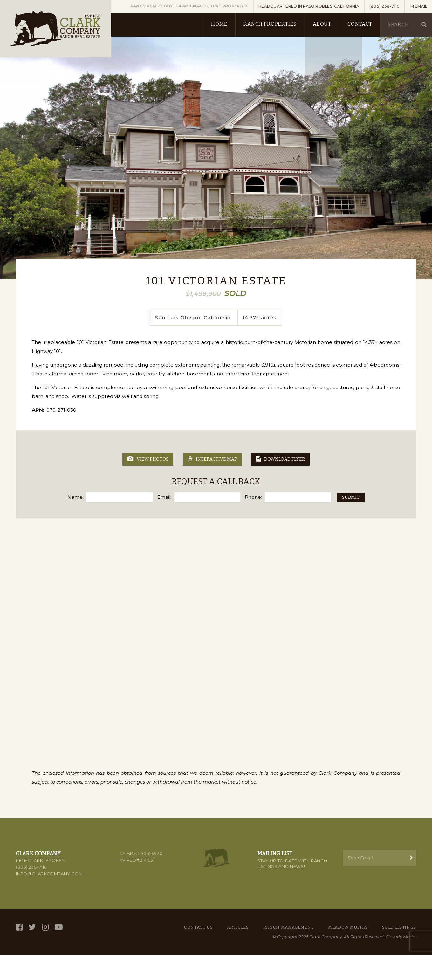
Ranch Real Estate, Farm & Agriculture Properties (190, 6)
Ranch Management (288, 927)
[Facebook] (19, 927)
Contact (359, 24)
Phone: (253, 497)
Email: (164, 497)
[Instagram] (45, 927)
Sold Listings (399, 927)
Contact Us (198, 927)
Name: (75, 497)
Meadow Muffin (347, 927)
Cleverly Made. (401, 936)
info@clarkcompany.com (49, 873)
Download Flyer (280, 459)
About (321, 24)
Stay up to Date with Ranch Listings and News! (292, 863)
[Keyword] (402, 25)
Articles (238, 927)
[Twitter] (32, 927)
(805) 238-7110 (31, 866)
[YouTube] (59, 927)
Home (219, 24)
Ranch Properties (269, 24)
